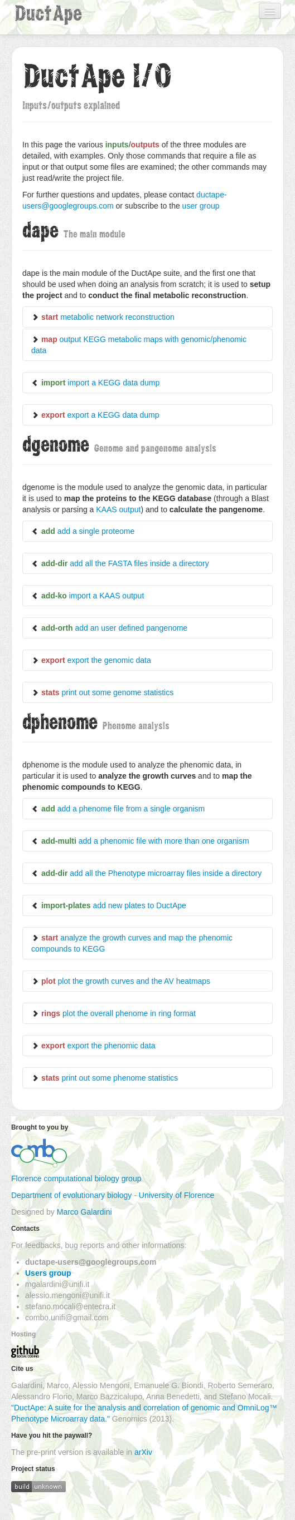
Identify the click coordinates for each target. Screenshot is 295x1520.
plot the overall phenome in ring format (113, 1013)
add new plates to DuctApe (108, 905)
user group (201, 205)
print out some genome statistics (102, 692)
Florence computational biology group (76, 1178)
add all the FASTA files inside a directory (120, 563)
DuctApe (48, 13)
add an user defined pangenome (109, 627)
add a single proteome (82, 531)
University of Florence (176, 1195)
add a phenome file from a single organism (118, 808)
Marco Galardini (84, 1211)
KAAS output (118, 509)
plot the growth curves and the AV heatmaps (120, 981)
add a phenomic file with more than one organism (140, 840)
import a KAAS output (87, 595)
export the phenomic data (93, 1045)
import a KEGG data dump (95, 382)
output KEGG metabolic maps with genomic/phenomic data (138, 345)
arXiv (143, 1452)
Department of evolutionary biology (71, 1195)
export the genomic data (91, 660)
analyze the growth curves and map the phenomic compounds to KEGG (132, 943)
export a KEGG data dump (95, 414)
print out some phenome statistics (104, 1077)
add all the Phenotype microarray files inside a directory (146, 873)
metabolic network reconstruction (103, 317)
